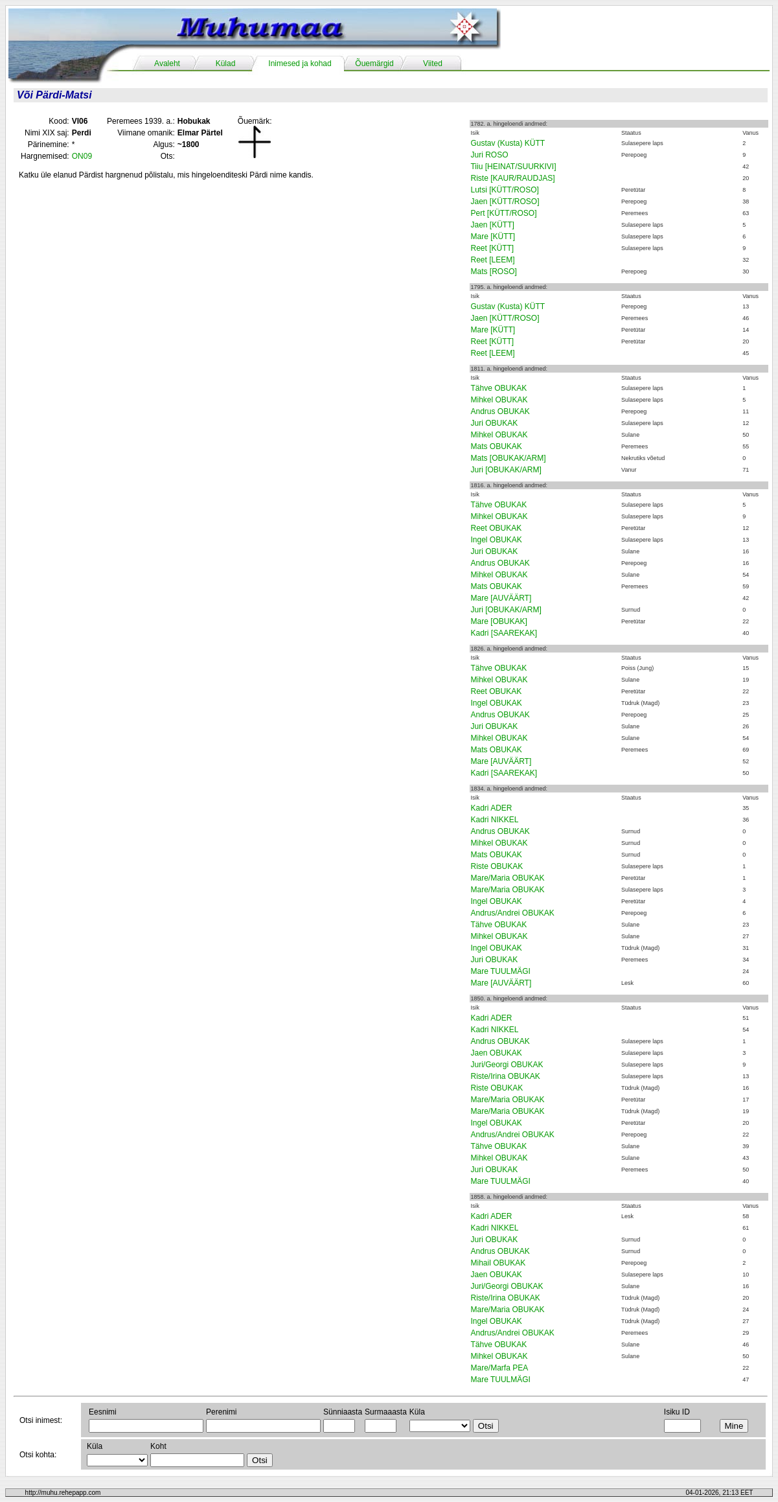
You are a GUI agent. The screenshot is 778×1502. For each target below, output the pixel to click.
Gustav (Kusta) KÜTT (507, 143)
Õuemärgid (374, 63)
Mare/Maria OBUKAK (507, 878)
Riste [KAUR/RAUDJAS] (512, 178)
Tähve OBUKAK (498, 388)
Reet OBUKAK (495, 528)
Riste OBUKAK (496, 866)
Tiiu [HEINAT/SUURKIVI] (513, 166)
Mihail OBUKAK (497, 1262)
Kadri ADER (491, 808)
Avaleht (167, 63)
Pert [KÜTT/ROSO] (503, 213)
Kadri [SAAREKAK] (503, 633)
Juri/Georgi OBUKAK (506, 1064)
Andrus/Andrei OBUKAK (512, 913)
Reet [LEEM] (492, 259)
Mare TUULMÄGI (500, 971)
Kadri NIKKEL (494, 819)
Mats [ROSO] (493, 271)
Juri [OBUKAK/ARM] (505, 469)
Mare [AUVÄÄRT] (500, 598)
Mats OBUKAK (495, 446)
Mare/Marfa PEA (499, 1367)
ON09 (82, 156)
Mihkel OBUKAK (498, 399)
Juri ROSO (489, 154)
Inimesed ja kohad (299, 63)
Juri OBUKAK (494, 423)
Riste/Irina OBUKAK (505, 1076)
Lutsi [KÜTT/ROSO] (504, 189)
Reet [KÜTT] (492, 248)
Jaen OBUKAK (495, 1052)
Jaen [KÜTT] (492, 224)
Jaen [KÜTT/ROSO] (504, 201)
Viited (432, 63)
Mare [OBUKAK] (498, 621)
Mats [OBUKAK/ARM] (507, 458)
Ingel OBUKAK (495, 539)
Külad (226, 63)
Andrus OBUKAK (499, 411)
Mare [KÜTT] (492, 236)
